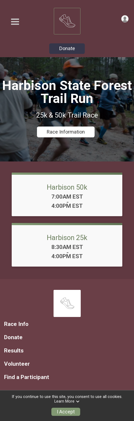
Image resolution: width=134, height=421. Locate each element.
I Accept (66, 411)
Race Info (16, 324)
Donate (67, 48)
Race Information (66, 132)
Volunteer (17, 364)
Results (14, 351)
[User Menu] (125, 18)
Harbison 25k (67, 238)
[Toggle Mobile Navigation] (15, 21)
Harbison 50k (67, 187)
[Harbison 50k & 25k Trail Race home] (67, 20)
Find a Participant (26, 377)
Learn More (67, 401)
